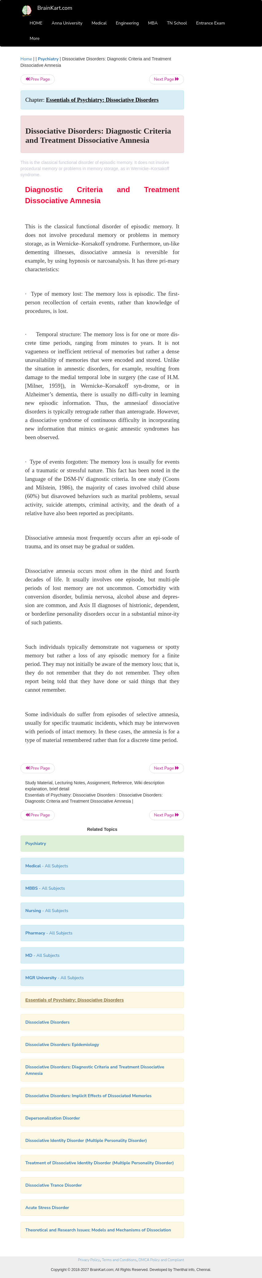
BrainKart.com (54, 8)
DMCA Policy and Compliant (161, 1259)
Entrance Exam (210, 23)
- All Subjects (46, 866)
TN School (177, 23)
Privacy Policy (89, 1259)
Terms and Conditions (119, 1259)
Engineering (127, 23)
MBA (153, 23)
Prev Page (37, 79)
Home (26, 59)
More (35, 38)
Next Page (166, 79)
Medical (99, 23)
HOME (36, 23)
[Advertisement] (217, 148)
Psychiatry (48, 59)
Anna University (67, 23)
